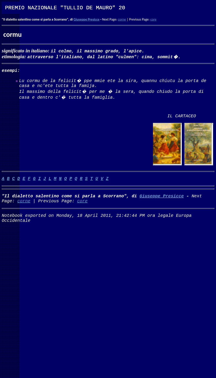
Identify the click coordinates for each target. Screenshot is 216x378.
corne (122, 19)
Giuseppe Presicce (86, 19)
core (153, 19)
